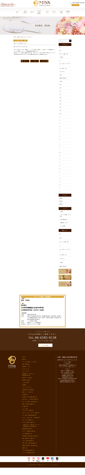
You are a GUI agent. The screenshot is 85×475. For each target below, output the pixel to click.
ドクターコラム (47, 12)
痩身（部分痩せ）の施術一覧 (28, 445)
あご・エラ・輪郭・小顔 (64, 248)
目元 (60, 50)
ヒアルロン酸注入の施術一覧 (28, 429)
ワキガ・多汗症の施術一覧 (28, 448)
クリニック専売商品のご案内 (28, 460)
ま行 (60, 106)
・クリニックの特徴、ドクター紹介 (65, 221)
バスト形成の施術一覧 (27, 440)
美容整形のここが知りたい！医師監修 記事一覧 (28, 382)
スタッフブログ (54, 12)
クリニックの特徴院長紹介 (39, 12)
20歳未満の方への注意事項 (28, 397)
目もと (61, 244)
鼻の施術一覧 (25, 401)
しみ (41, 49)
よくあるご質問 (61, 12)
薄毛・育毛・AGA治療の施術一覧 (29, 450)
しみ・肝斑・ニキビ (64, 69)
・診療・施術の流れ (64, 225)
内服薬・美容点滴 (63, 79)
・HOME (61, 217)
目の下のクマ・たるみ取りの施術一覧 (30, 406)
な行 (60, 99)
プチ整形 (61, 57)
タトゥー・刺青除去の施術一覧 (28, 438)
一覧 (34, 61)
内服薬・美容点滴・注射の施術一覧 (29, 452)
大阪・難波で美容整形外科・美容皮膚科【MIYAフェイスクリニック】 (39, 472)
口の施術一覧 (25, 413)
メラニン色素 (30, 49)
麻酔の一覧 (24, 455)
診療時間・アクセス (26, 373)
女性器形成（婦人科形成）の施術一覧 (30, 443)
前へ (25, 61)
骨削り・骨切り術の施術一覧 (28, 411)
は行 (60, 102)
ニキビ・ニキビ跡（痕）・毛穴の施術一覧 (31, 425)
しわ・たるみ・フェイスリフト (65, 65)
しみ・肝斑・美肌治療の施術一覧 (29, 422)
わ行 (60, 116)
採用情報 (24, 392)
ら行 (60, 112)
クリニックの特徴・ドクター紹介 (29, 369)
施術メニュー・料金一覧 (27, 399)
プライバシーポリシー (27, 394)
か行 (60, 89)
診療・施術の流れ (26, 371)
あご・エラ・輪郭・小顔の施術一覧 (29, 409)
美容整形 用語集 (26, 387)
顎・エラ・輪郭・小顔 (64, 54)
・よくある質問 (63, 232)
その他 (61, 82)
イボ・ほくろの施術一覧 (27, 427)
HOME (23, 364)
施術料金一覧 (25, 12)
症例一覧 (24, 366)
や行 (60, 109)
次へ (44, 61)
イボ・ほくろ (62, 72)
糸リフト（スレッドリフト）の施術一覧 (30, 420)
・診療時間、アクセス (64, 228)
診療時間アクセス (68, 12)
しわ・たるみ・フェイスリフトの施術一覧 (28, 417)
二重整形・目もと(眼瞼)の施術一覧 (29, 404)
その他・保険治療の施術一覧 (28, 457)
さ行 (60, 92)
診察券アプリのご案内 (27, 385)
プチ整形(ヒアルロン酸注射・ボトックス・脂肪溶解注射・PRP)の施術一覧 (31, 433)
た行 (60, 96)
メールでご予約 (42, 352)
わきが (61, 75)
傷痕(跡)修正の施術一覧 (27, 436)
